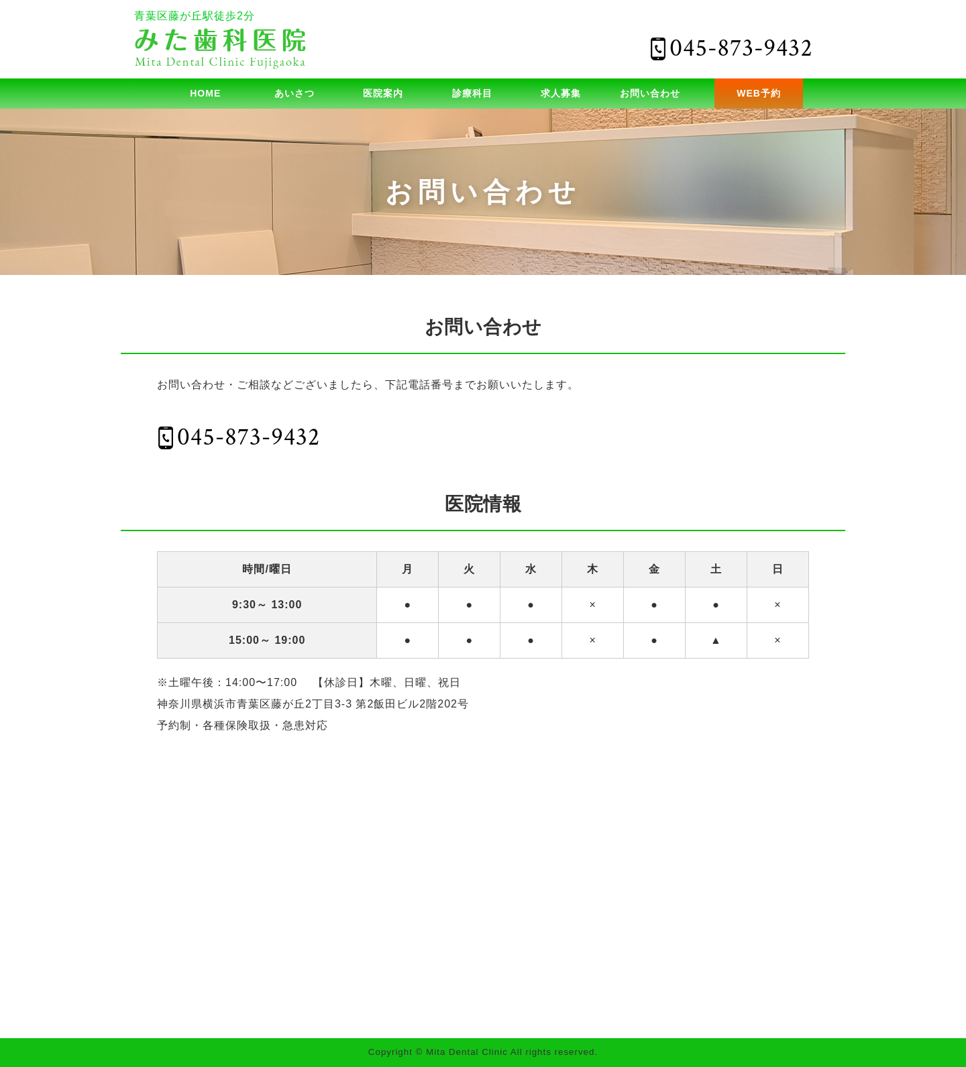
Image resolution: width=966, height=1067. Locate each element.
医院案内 (383, 93)
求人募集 (561, 93)
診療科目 (472, 93)
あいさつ (294, 93)
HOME (205, 93)
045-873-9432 (248, 437)
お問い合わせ (650, 93)
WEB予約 (759, 93)
